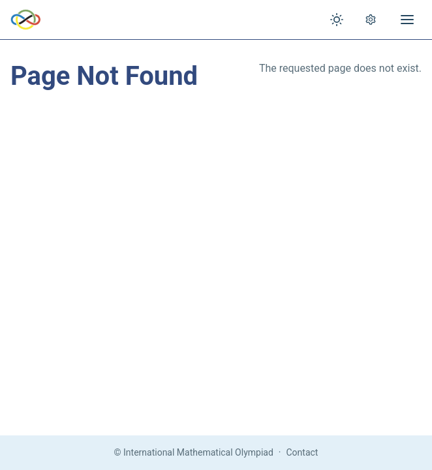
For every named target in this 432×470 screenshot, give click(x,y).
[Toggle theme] (336, 19)
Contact (302, 452)
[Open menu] (407, 19)
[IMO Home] (25, 19)
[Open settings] (370, 19)
